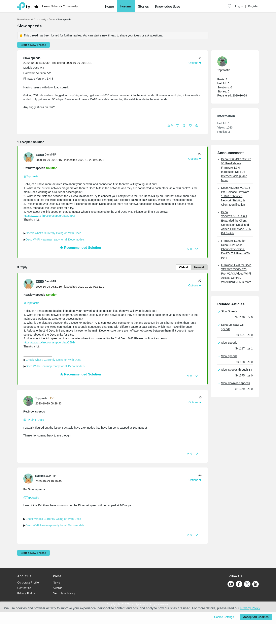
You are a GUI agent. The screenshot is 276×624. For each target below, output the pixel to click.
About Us (24, 576)
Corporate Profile (28, 582)
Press (57, 576)
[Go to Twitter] (247, 584)
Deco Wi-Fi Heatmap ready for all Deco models (55, 239)
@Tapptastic (31, 176)
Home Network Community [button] (60, 6)
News (56, 582)
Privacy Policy (26, 593)
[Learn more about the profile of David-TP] (30, 157)
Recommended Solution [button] (80, 247)
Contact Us (24, 588)
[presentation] (29, 157)
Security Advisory (64, 593)
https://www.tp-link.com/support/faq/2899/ (49, 215)
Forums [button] (126, 6)
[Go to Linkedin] (255, 584)
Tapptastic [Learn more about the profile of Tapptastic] (41, 398)
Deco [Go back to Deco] (52, 19)
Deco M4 (38, 67)
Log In (239, 6)
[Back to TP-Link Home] (27, 6)
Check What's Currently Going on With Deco (53, 233)
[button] (109, 6)
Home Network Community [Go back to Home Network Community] (31, 19)
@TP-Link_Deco (33, 419)
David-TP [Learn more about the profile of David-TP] (50, 154)
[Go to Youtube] (231, 584)
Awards (57, 588)
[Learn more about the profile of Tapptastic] (29, 400)
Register (253, 6)
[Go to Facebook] (239, 584)
